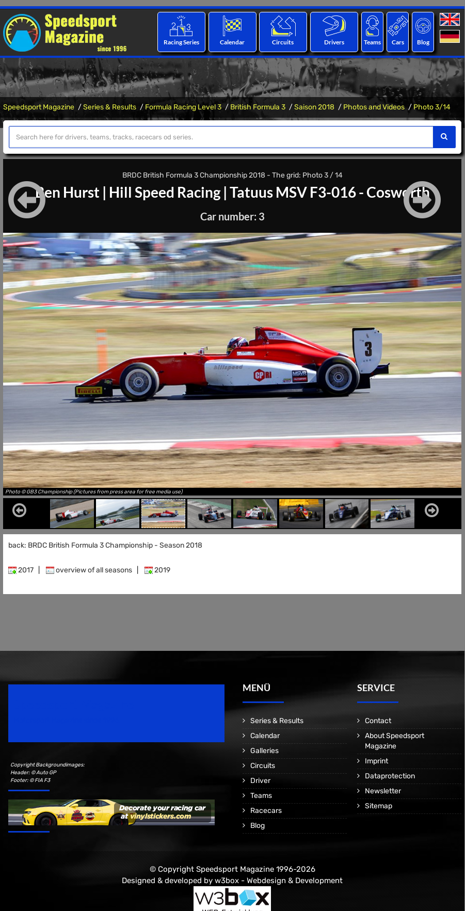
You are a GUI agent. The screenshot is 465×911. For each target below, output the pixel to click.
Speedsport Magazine (38, 107)
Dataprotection (390, 776)
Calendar (232, 42)
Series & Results (109, 107)
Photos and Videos (374, 107)
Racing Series (181, 42)
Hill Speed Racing (164, 192)
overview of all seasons (89, 570)
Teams (372, 42)
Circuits (283, 42)
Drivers (334, 42)
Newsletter (383, 791)
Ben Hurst (67, 192)
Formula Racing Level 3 (183, 107)
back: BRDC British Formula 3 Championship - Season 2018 (105, 545)
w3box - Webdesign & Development (279, 880)
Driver (260, 780)
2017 (21, 570)
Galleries (264, 750)
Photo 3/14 (432, 107)
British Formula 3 (257, 107)
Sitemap (378, 806)
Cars (398, 42)
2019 (157, 570)
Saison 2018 (314, 107)
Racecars (266, 810)
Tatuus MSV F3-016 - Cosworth (330, 192)
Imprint (376, 761)
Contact (378, 720)
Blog (423, 42)
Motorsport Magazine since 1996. (67, 720)
